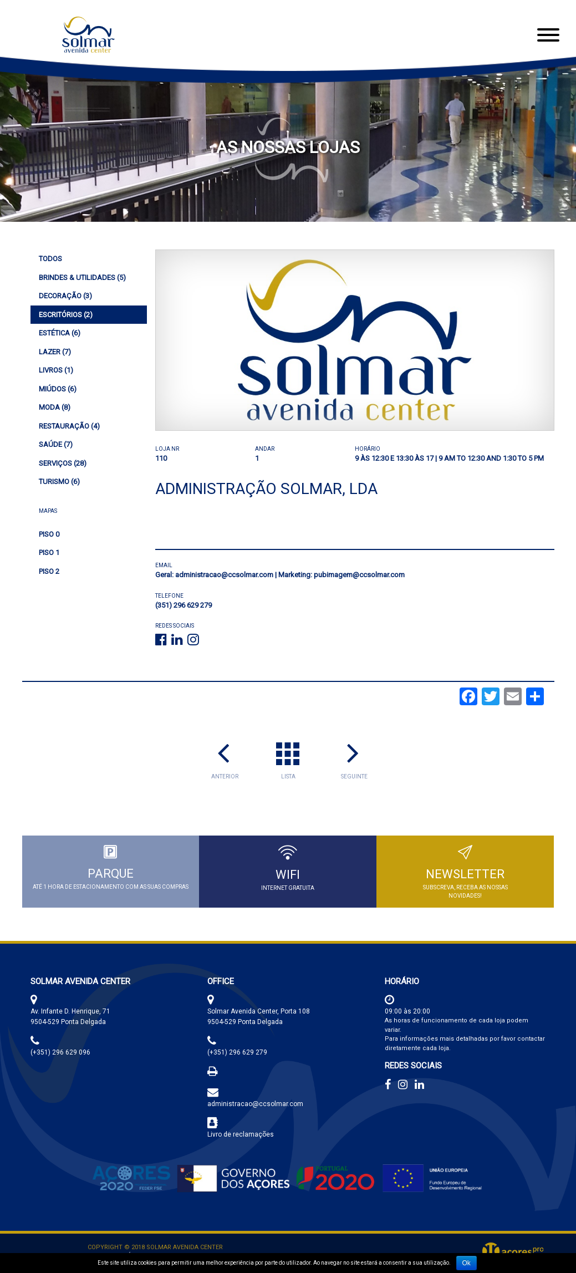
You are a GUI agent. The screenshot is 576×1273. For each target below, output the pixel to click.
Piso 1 (49, 552)
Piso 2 (49, 571)
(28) (62, 463)
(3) (65, 296)
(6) (59, 333)
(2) (66, 314)
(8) (54, 407)
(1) (56, 370)
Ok (466, 1263)
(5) (82, 277)
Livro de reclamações (240, 1134)
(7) (55, 352)
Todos (50, 258)
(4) (69, 426)
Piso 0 (49, 534)
